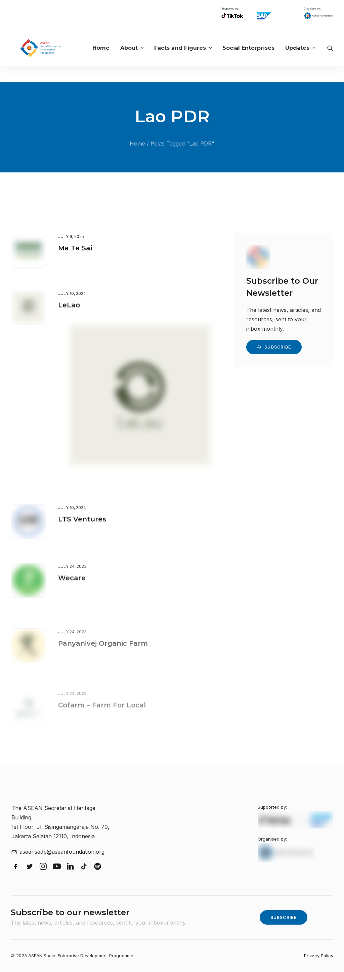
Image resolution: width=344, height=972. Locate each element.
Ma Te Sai (75, 248)
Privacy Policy (318, 956)
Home (112, 56)
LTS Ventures (82, 541)
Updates (312, 56)
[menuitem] (112, 56)
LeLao (69, 318)
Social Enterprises (260, 56)
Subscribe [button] (274, 347)
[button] (28, 250)
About (143, 56)
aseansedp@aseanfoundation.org (61, 852)
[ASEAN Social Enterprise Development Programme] (49, 56)
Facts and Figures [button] (194, 56)
